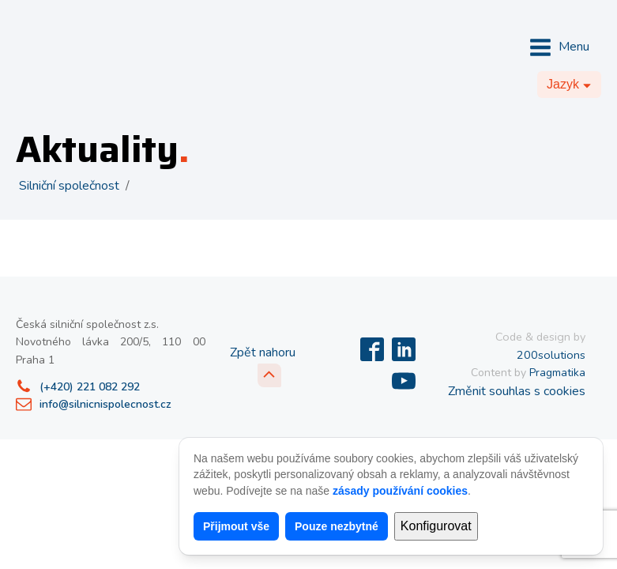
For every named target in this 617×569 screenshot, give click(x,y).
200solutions (551, 355)
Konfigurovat (436, 526)
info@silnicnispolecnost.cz (105, 404)
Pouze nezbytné (336, 526)
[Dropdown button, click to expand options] (569, 84)
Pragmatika (557, 372)
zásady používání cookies (400, 490)
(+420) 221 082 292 (90, 386)
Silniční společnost (69, 185)
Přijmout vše (236, 526)
